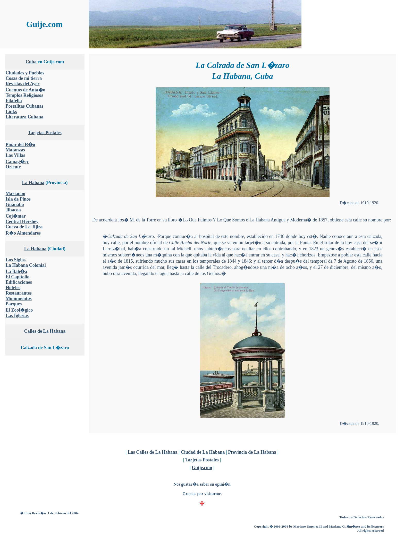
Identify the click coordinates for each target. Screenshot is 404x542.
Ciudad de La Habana (203, 452)
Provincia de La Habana (252, 452)
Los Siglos (16, 259)
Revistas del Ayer (23, 83)
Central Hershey (22, 221)
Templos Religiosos (24, 95)
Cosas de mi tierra (24, 78)
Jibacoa (13, 209)
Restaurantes (19, 293)
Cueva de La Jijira (24, 226)
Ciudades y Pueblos (25, 72)
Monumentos (19, 298)
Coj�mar (16, 216)
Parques (14, 303)
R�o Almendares (23, 233)
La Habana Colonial (26, 265)
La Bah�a (16, 271)
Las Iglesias (17, 315)
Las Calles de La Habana (153, 452)
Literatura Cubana (25, 116)
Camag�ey (17, 161)
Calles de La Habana (45, 331)
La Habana (33, 182)
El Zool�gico (19, 310)
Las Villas (15, 155)
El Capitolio (18, 276)
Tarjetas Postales (45, 132)
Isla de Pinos (18, 199)
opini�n (223, 484)
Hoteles (13, 287)
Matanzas (15, 149)
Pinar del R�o (20, 144)
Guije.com (202, 467)
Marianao (15, 193)
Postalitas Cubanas (25, 106)
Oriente (13, 166)
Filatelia (14, 100)
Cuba (31, 61)
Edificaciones (19, 282)
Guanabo (15, 204)
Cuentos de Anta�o (25, 89)
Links (11, 111)
